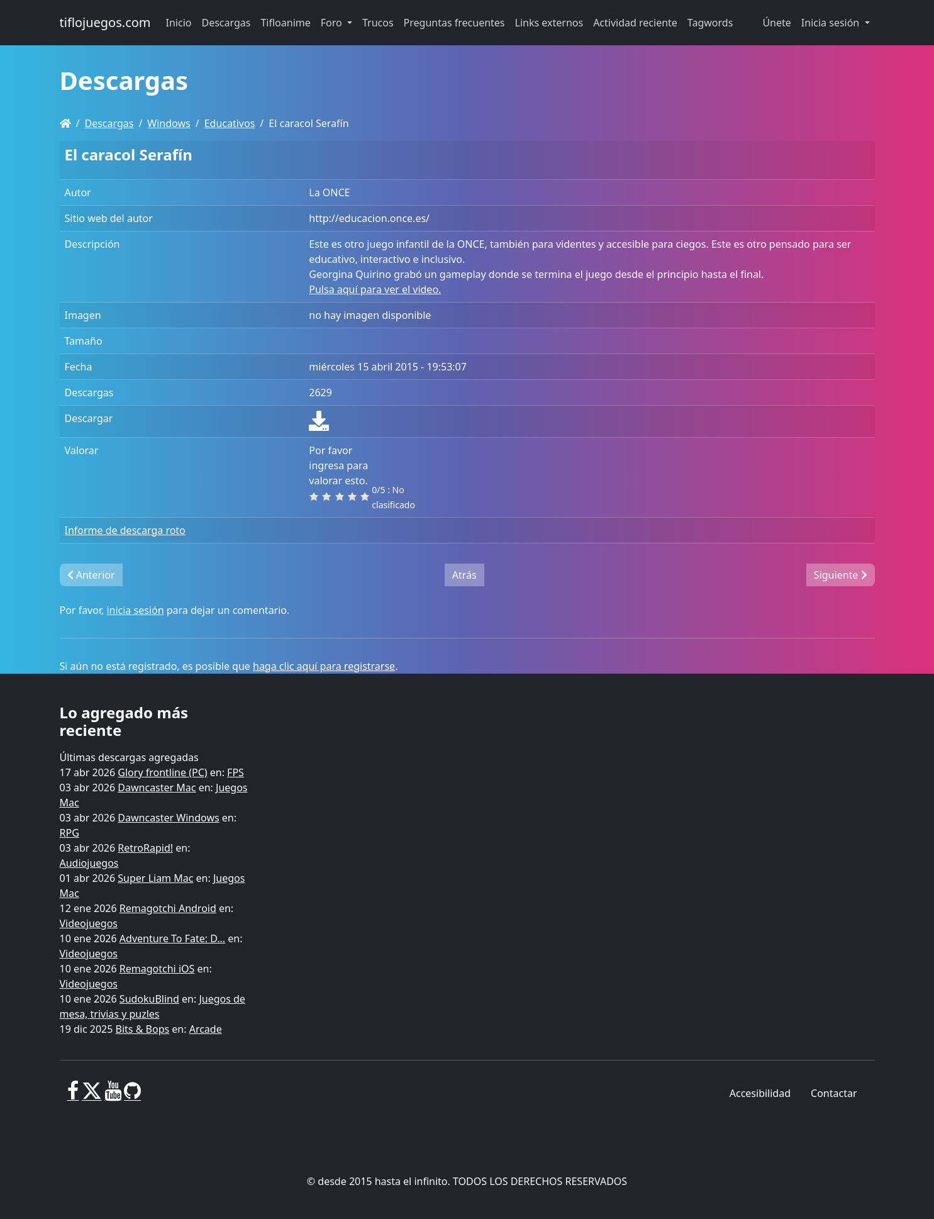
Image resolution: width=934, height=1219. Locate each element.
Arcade (205, 1029)
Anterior (91, 575)
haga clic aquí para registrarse (324, 666)
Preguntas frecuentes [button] (454, 23)
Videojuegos (89, 923)
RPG (69, 833)
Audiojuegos (89, 863)
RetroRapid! (145, 848)
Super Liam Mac (155, 878)
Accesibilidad (760, 1093)
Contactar (834, 1093)
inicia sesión (135, 610)
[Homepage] (65, 123)
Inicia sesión (831, 23)
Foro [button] (333, 23)
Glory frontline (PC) (162, 772)
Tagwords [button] (710, 23)
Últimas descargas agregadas (129, 757)
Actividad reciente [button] (635, 23)
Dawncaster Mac (157, 787)
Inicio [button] (179, 23)
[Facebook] (73, 1096)
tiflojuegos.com (105, 22)
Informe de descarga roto (125, 530)
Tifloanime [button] (285, 23)
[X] (92, 1096)
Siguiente (840, 575)
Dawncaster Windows (168, 818)
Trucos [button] (378, 23)
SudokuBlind (149, 999)
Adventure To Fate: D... (172, 938)
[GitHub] (132, 1096)
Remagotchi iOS (157, 969)
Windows (168, 123)
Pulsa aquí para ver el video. (375, 289)
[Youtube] (112, 1096)
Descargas (108, 123)
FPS (235, 772)
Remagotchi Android (168, 908)
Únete (776, 23)
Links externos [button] (549, 23)
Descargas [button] (226, 23)
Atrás (464, 575)
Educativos (229, 123)
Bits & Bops (143, 1029)
